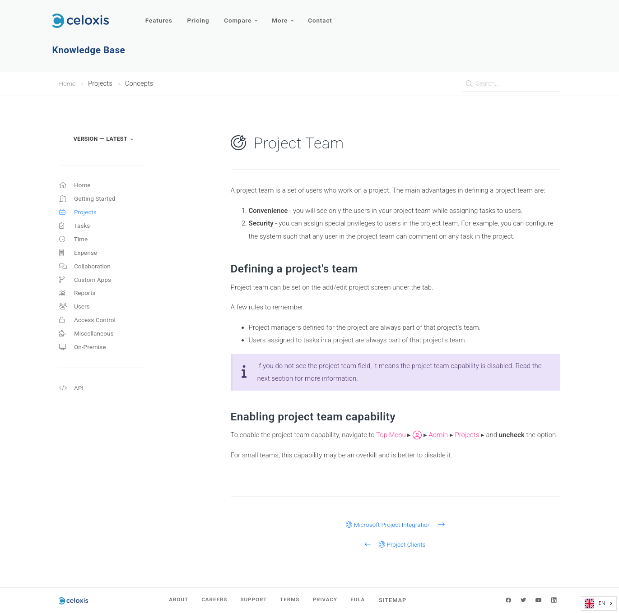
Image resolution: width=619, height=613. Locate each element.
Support (252, 600)
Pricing (200, 17)
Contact (325, 17)
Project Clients (395, 544)
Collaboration (87, 274)
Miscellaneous (88, 347)
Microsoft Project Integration (395, 525)
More (286, 17)
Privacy (330, 600)
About (170, 600)
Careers (209, 600)
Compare (243, 17)
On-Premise (84, 362)
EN (595, 603)
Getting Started (89, 201)
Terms (292, 600)
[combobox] (599, 603)
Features (159, 17)
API (72, 404)
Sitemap (402, 600)
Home (68, 83)
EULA (366, 600)
